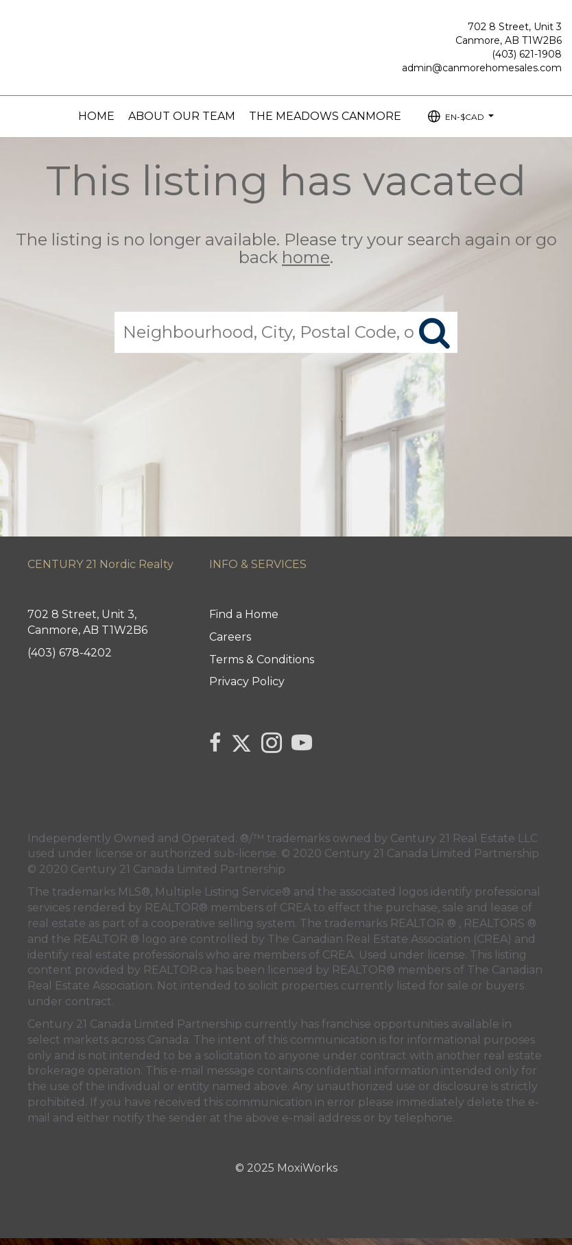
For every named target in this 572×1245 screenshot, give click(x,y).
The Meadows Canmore (325, 116)
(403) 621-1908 (527, 54)
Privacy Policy (247, 681)
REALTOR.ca (177, 969)
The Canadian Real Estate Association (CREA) (389, 939)
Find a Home (243, 614)
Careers (230, 636)
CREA (295, 907)
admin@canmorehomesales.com (482, 68)
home (306, 258)
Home (96, 116)
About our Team (181, 116)
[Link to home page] (14, 24)
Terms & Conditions (261, 659)
